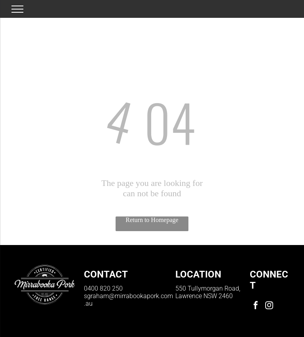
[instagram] (269, 306)
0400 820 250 (103, 288)
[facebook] (256, 306)
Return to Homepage (151, 219)
